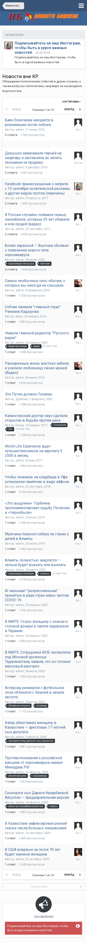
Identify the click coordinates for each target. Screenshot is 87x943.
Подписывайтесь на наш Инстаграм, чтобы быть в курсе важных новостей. (48, 48)
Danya (20, 425)
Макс (19, 316)
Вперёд (69, 109)
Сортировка (71, 101)
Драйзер (22, 399)
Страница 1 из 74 (43, 109)
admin (20, 129)
